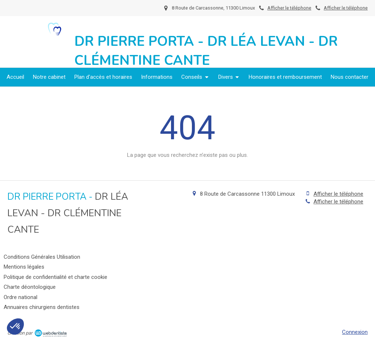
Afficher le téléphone (346, 8)
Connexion (355, 332)
